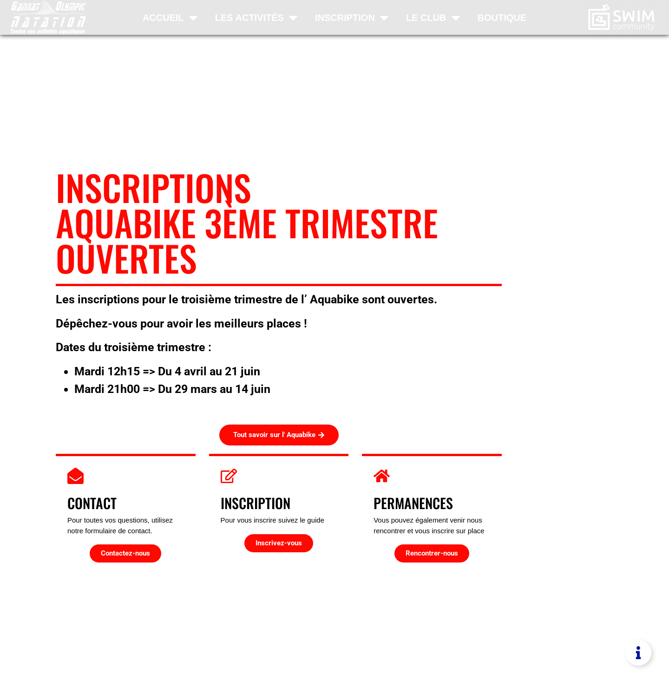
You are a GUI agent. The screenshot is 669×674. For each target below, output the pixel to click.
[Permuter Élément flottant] (638, 653)
